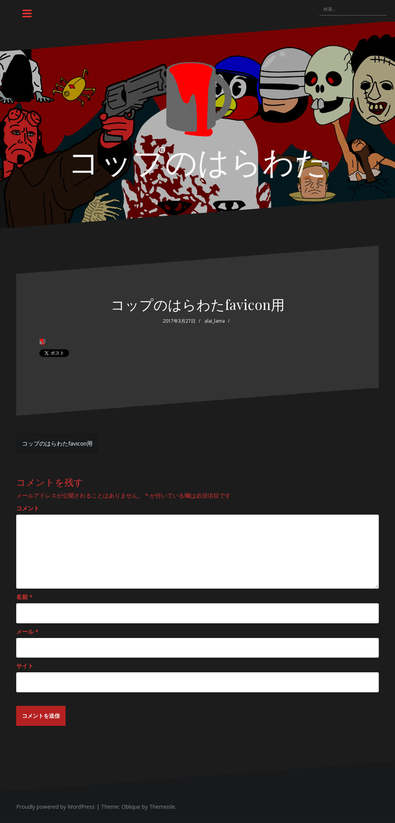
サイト (25, 666)
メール (27, 631)
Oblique (131, 807)
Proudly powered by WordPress (55, 807)
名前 (24, 597)
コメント (27, 508)
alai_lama (214, 321)
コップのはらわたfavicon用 (57, 443)
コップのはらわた (197, 160)
